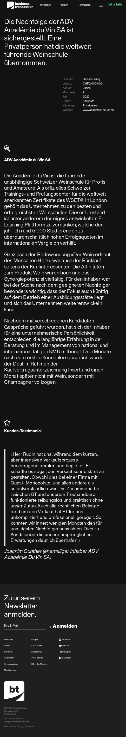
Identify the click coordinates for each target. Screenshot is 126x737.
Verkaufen (45, 5)
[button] (101, 5)
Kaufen (64, 5)
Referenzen (84, 5)
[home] (19, 5)
